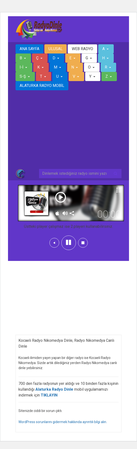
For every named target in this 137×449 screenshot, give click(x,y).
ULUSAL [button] (55, 48)
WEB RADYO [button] (82, 48)
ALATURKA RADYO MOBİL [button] (42, 85)
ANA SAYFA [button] (29, 48)
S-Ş (23, 76)
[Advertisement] (68, 132)
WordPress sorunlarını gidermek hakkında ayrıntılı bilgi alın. (62, 422)
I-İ (22, 67)
